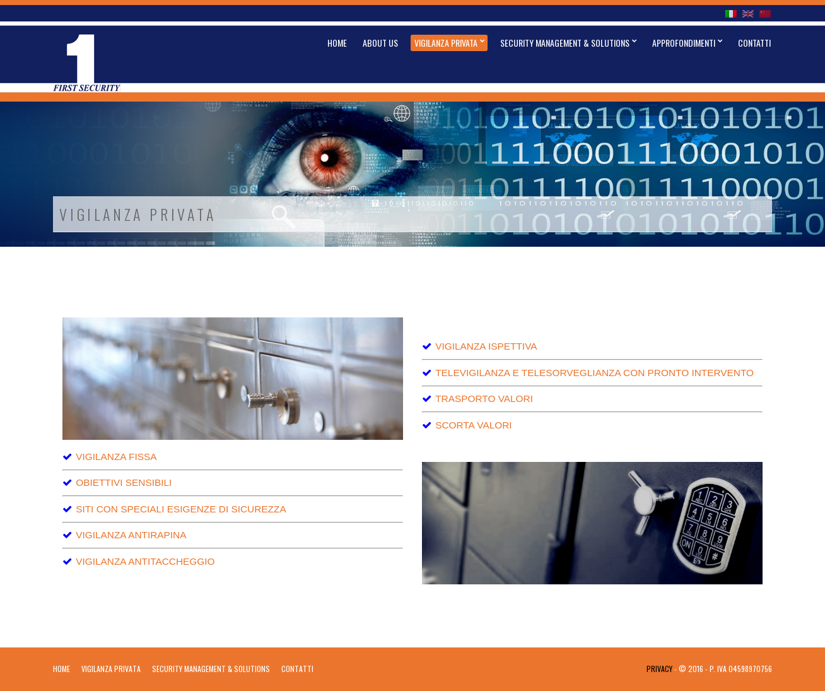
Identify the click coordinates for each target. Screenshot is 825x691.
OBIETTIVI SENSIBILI (124, 482)
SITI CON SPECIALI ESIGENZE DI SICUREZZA (181, 509)
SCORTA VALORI (473, 425)
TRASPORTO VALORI (484, 398)
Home (337, 42)
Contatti (754, 42)
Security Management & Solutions (564, 42)
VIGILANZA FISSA (116, 456)
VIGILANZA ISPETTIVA (486, 346)
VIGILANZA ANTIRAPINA (131, 534)
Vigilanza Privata (445, 42)
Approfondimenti (683, 42)
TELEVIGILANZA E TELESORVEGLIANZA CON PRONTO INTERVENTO (594, 372)
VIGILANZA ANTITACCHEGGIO (145, 561)
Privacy (659, 668)
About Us (380, 42)
